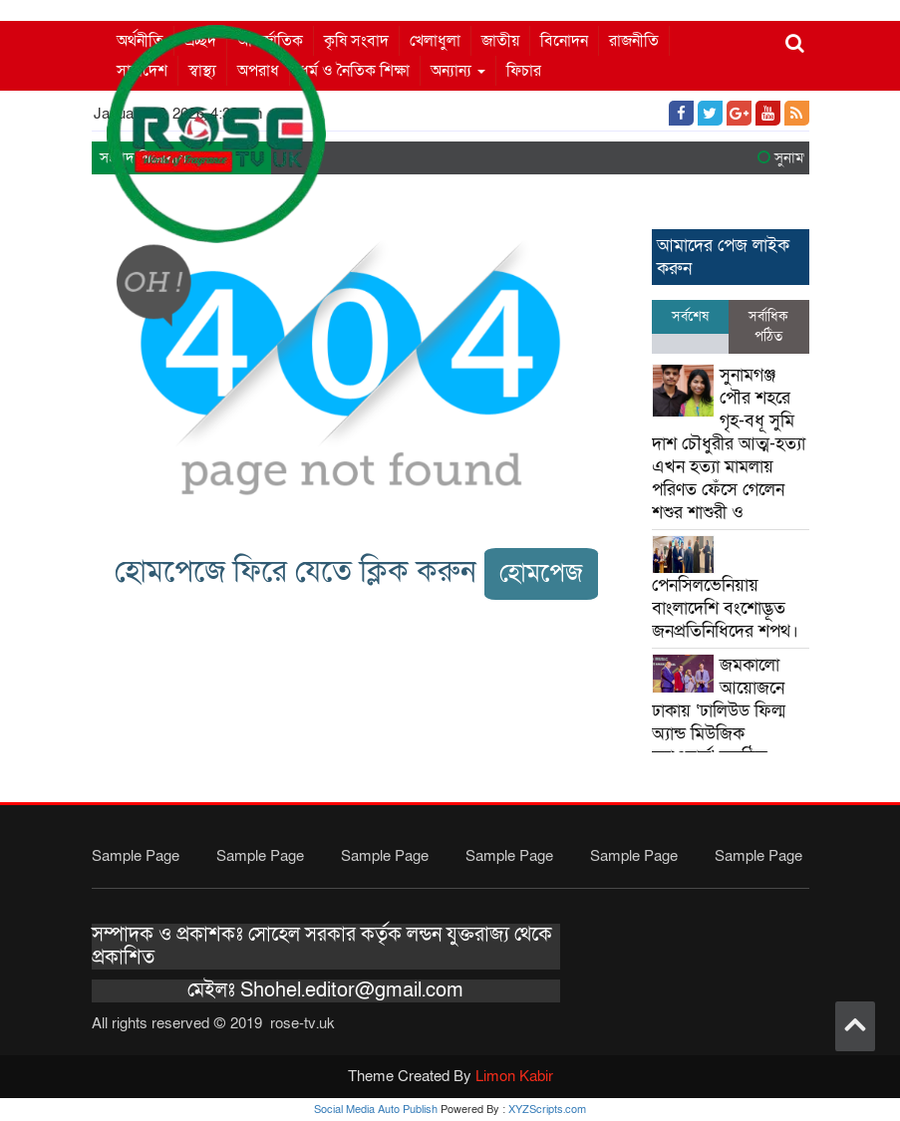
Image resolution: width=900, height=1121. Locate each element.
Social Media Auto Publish (376, 1109)
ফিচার (523, 71)
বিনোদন (564, 41)
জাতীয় (500, 41)
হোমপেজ (541, 573)
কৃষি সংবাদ (356, 41)
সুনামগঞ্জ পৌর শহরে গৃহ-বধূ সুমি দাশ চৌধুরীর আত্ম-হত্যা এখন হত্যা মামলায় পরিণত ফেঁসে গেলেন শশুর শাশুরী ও (728, 444)
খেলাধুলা (435, 41)
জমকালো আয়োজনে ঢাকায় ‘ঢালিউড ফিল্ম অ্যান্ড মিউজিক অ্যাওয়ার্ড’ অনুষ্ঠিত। (718, 711)
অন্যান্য (458, 71)
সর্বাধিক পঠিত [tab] (768, 326)
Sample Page (135, 856)
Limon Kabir (514, 1076)
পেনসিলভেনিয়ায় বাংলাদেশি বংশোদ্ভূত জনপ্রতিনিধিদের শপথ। (725, 608)
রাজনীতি (634, 41)
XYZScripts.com (547, 1109)
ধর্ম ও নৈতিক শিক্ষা (355, 71)
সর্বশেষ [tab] (690, 316)
